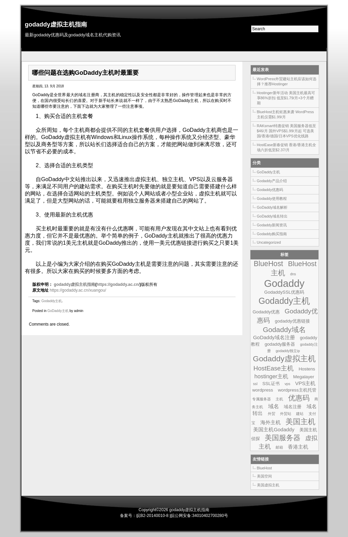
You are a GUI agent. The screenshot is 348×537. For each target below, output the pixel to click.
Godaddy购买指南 (272, 234)
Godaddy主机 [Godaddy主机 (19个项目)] (284, 301)
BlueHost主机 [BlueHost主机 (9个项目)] (293, 268)
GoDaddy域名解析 (272, 207)
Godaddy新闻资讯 (272, 225)
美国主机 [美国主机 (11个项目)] (300, 421)
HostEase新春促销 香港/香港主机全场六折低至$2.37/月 (286, 147)
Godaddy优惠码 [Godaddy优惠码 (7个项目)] (287, 316)
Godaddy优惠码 (270, 190)
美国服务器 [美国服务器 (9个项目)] (282, 437)
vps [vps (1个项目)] (287, 384)
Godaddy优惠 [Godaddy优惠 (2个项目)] (266, 311)
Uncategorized (269, 242)
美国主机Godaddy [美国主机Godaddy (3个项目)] (273, 429)
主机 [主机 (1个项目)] (279, 399)
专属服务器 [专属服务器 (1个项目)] (261, 399)
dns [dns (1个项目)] (293, 274)
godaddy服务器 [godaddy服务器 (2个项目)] (280, 344)
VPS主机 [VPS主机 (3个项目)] (305, 383)
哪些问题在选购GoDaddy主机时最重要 (85, 72)
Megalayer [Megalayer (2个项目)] (303, 376)
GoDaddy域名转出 (272, 216)
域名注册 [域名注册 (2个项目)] (292, 406)
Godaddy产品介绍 (272, 181)
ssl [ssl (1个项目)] (255, 384)
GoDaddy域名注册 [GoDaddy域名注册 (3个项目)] (274, 337)
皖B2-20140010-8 (152, 515)
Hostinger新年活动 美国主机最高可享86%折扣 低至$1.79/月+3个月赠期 (286, 98)
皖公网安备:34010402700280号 (199, 515)
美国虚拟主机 (268, 485)
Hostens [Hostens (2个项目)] (307, 368)
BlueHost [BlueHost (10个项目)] (268, 264)
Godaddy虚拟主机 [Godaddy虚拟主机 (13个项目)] (284, 358)
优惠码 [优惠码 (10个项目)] (299, 398)
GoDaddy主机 (57, 311)
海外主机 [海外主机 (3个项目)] (270, 422)
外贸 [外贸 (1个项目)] (271, 414)
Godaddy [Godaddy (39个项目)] (284, 283)
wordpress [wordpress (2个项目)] (262, 390)
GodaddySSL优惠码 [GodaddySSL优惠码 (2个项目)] (284, 292)
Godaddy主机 (51, 301)
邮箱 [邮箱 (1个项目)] (279, 447)
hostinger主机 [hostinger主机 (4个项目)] (272, 376)
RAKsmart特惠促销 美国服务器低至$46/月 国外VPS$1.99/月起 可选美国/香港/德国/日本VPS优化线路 (286, 131)
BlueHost (264, 468)
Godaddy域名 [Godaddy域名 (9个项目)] (284, 329)
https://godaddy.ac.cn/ (118, 284)
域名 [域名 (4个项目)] (273, 406)
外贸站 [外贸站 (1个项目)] (285, 414)
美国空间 (264, 476)
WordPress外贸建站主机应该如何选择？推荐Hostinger (286, 81)
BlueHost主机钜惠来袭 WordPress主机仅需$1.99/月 (285, 114)
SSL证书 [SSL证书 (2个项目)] (271, 383)
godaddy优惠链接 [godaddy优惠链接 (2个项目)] (292, 321)
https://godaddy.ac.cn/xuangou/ (78, 290)
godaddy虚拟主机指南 (56, 24)
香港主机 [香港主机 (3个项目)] (298, 447)
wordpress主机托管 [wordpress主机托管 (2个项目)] (297, 390)
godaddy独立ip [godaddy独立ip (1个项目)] (288, 351)
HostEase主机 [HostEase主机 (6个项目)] (274, 368)
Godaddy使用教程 (272, 198)
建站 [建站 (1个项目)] (299, 414)
